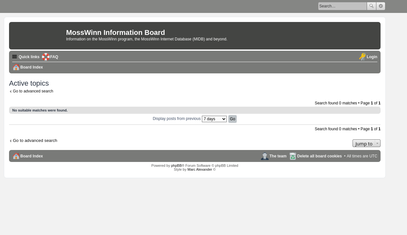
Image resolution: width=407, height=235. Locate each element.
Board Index (31, 156)
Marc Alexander (199, 169)
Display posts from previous (190, 118)
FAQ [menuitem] (54, 57)
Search (371, 6)
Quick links (29, 57)
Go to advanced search (33, 91)
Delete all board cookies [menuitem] (319, 156)
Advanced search (380, 6)
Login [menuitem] (372, 57)
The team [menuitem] (277, 156)
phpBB (176, 165)
